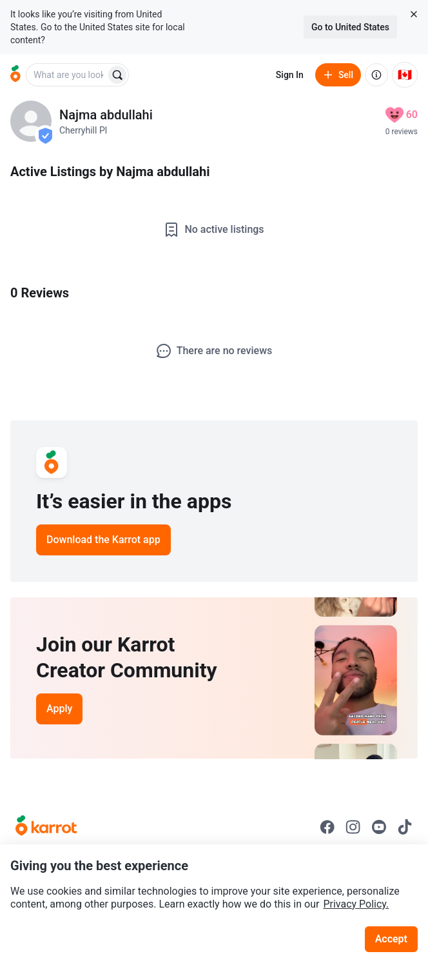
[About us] (376, 74)
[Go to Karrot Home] (46, 827)
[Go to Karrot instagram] (353, 827)
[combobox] (67, 74)
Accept (391, 939)
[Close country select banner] (414, 14)
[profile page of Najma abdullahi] (31, 121)
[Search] (117, 75)
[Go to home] (15, 75)
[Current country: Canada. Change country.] (405, 75)
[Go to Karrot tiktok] (405, 827)
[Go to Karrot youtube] (379, 827)
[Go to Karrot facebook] (327, 827)
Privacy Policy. (356, 904)
